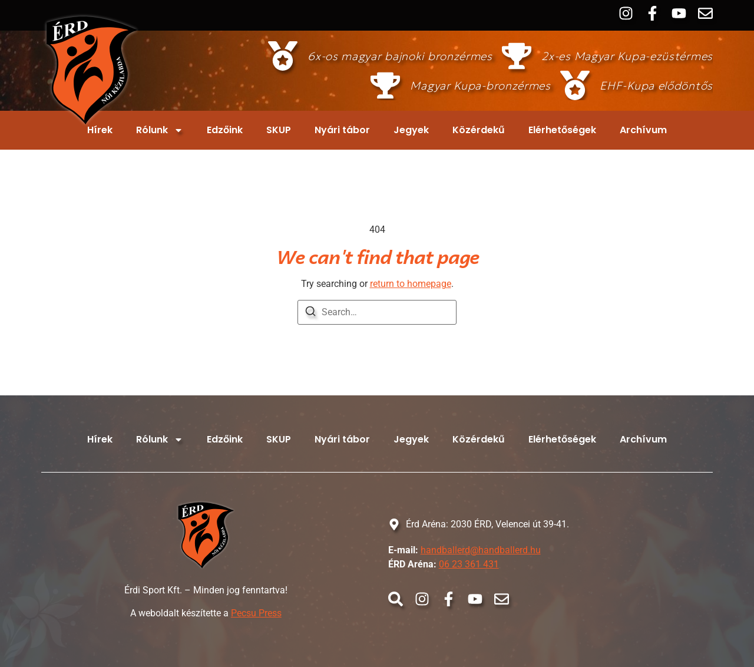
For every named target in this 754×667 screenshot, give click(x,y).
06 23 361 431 (469, 564)
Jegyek (411, 130)
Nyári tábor (342, 130)
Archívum (643, 130)
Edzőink (225, 130)
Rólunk (159, 130)
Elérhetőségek (562, 130)
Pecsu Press (256, 613)
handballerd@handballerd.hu (481, 550)
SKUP (278, 130)
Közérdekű (478, 130)
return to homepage (410, 283)
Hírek (100, 130)
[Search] (310, 313)
